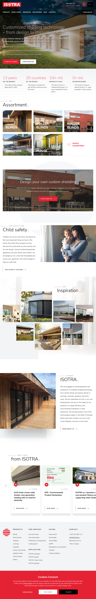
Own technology (34, 537)
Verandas (16, 547)
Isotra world (16, 12)
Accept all (68, 592)
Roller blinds (17, 537)
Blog (45, 12)
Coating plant (33, 544)
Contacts (52, 12)
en (89, 4)
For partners (37, 12)
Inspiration (27, 12)
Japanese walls (18, 553)
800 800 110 (68, 4)
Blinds (15, 534)
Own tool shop (33, 534)
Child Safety (53, 541)
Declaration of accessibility (57, 547)
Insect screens (17, 556)
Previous (5, 493)
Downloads (52, 537)
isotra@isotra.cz (74, 537)
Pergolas (16, 541)
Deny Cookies (48, 592)
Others (15, 560)
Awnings (16, 544)
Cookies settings (27, 583)
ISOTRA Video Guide (35, 560)
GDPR (51, 544)
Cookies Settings (54, 553)
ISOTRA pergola (34, 563)
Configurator (87, 12)
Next (5, 486)
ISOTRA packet (34, 557)
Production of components (37, 541)
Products (6, 12)
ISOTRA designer (34, 554)
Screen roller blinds (19, 550)
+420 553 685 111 (75, 534)
